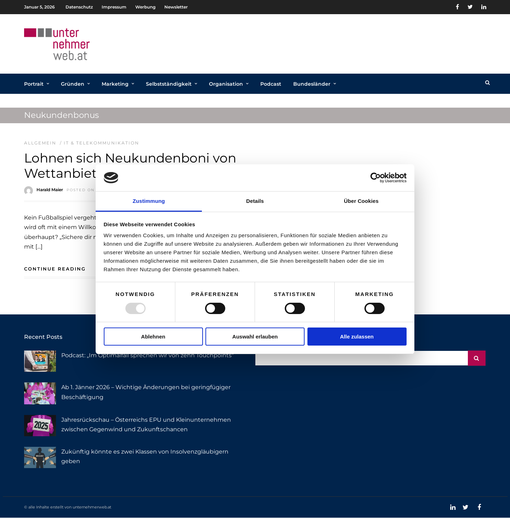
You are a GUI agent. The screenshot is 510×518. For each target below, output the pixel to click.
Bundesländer (311, 84)
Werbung (145, 7)
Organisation (226, 84)
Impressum (114, 7)
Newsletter (176, 7)
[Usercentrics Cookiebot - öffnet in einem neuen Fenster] (376, 177)
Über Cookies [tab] (361, 201)
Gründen (72, 84)
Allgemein (40, 143)
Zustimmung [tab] (149, 201)
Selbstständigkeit (169, 84)
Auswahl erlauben (255, 337)
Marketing (115, 84)
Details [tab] (255, 201)
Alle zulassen (357, 337)
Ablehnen (153, 337)
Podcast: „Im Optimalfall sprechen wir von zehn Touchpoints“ (147, 355)
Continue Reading (55, 269)
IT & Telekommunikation (101, 143)
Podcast (270, 84)
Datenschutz (79, 7)
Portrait (34, 84)
